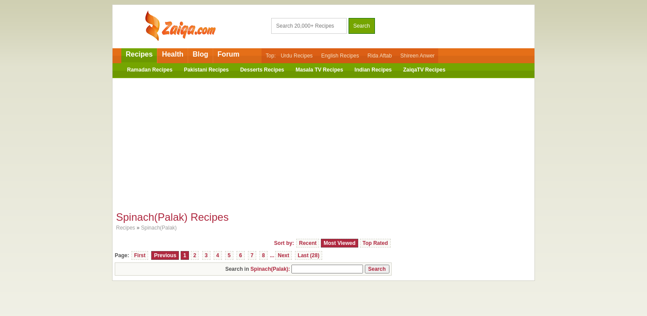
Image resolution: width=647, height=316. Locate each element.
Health (172, 54)
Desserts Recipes (262, 70)
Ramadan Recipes (149, 70)
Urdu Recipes (297, 56)
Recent (307, 243)
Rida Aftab (379, 56)
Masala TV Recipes (319, 70)
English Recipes (340, 56)
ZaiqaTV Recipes (424, 70)
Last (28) (308, 255)
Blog (200, 54)
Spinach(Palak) (159, 228)
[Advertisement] (323, 141)
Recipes (139, 54)
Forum (229, 54)
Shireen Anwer (417, 56)
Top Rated (375, 243)
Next (283, 255)
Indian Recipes (373, 70)
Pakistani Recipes (206, 70)
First (139, 255)
